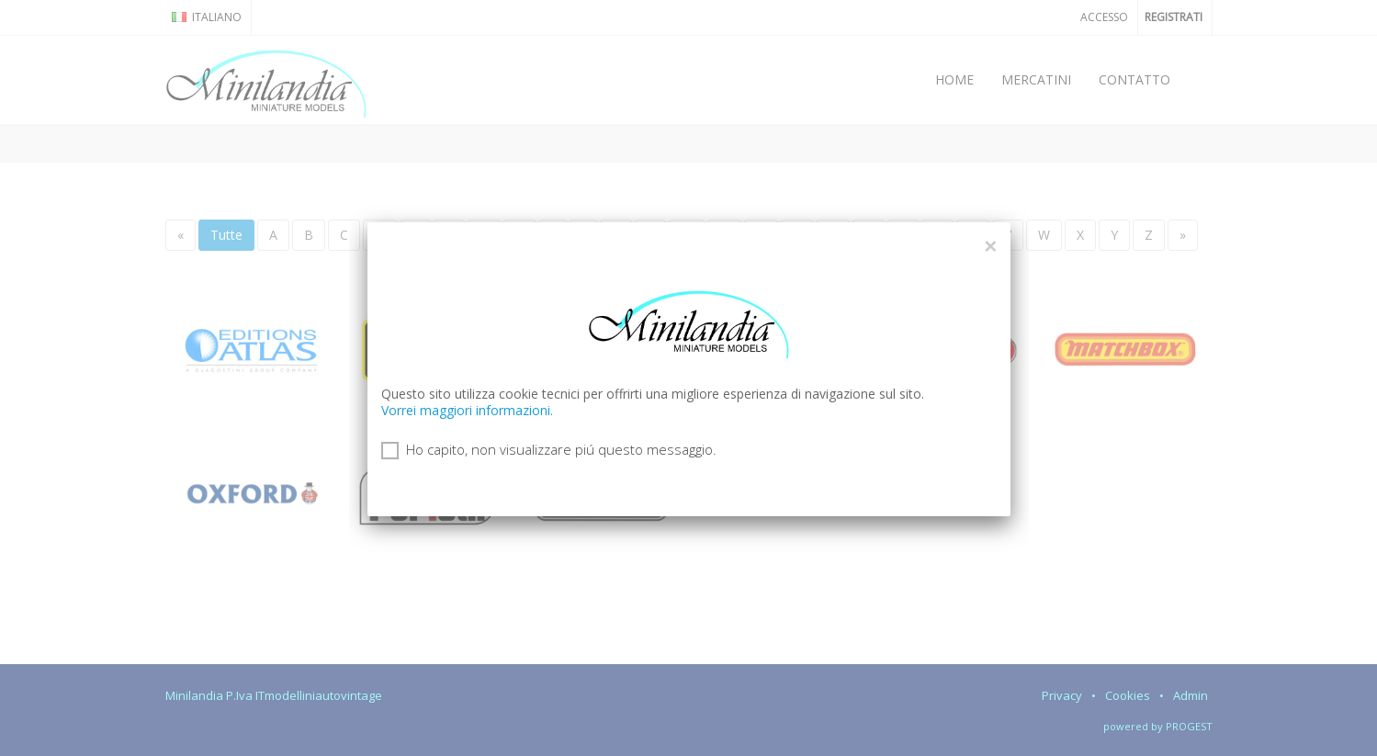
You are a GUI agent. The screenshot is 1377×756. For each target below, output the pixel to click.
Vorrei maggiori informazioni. (467, 410)
